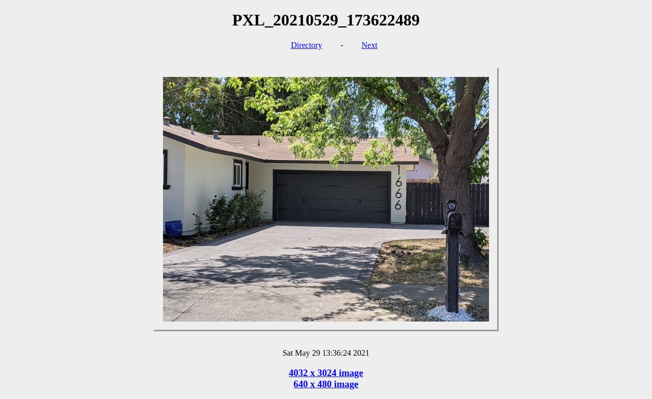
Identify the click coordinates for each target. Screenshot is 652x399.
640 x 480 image (325, 384)
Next (369, 45)
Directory (306, 45)
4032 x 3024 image (326, 372)
